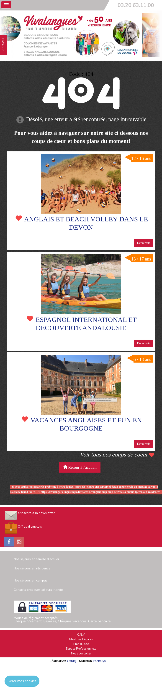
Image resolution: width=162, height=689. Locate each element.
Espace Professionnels (81, 649)
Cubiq (71, 661)
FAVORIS (3, 44)
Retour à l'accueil (80, 467)
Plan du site (81, 644)
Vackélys (99, 661)
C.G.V (81, 635)
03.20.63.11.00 (136, 5)
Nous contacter (81, 653)
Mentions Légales (81, 639)
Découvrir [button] (143, 243)
